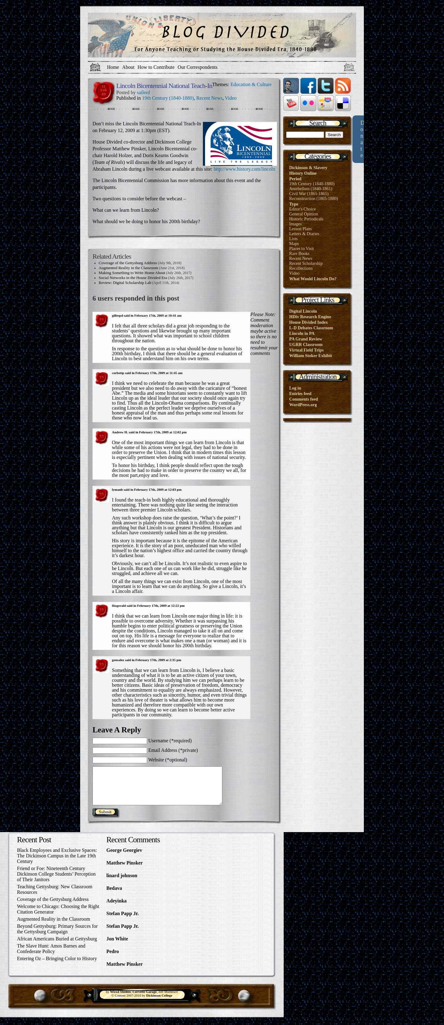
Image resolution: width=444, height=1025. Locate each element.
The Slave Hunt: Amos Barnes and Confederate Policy (51, 956)
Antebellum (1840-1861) (310, 188)
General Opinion (303, 214)
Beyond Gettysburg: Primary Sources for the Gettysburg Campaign (57, 936)
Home (113, 67)
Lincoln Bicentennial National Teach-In (164, 86)
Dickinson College (159, 1003)
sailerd (143, 92)
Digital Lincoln (303, 311)
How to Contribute (156, 67)
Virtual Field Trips (306, 350)
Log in (295, 388)
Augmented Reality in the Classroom (128, 267)
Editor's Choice (302, 209)
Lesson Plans (300, 229)
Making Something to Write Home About (132, 272)
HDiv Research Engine (310, 317)
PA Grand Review (305, 339)
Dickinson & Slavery (308, 167)
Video (230, 98)
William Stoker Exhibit (310, 355)
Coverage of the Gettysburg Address (128, 262)
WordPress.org (303, 404)
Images (295, 224)
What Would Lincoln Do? (312, 279)
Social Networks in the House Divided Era (133, 277)
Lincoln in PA (301, 333)
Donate (362, 139)
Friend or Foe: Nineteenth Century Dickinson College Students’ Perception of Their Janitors (56, 881)
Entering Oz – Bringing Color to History (57, 966)
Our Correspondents (197, 67)
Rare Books (299, 253)
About (128, 67)
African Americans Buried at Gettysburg (57, 946)
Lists (293, 238)
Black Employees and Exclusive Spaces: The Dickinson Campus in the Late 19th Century (57, 863)
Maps (294, 243)
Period (295, 179)
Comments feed (303, 399)
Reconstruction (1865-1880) (313, 198)
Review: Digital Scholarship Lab (125, 282)
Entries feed (300, 393)
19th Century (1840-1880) (168, 98)
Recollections (301, 268)
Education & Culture (250, 84)
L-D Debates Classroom (311, 328)
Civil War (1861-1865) (309, 193)
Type (293, 204)
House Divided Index (308, 322)
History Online (303, 173)
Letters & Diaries (304, 233)
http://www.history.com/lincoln (244, 169)
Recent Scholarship (306, 263)
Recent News (209, 98)
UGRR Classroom (306, 344)
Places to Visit (301, 248)
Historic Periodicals (306, 219)
